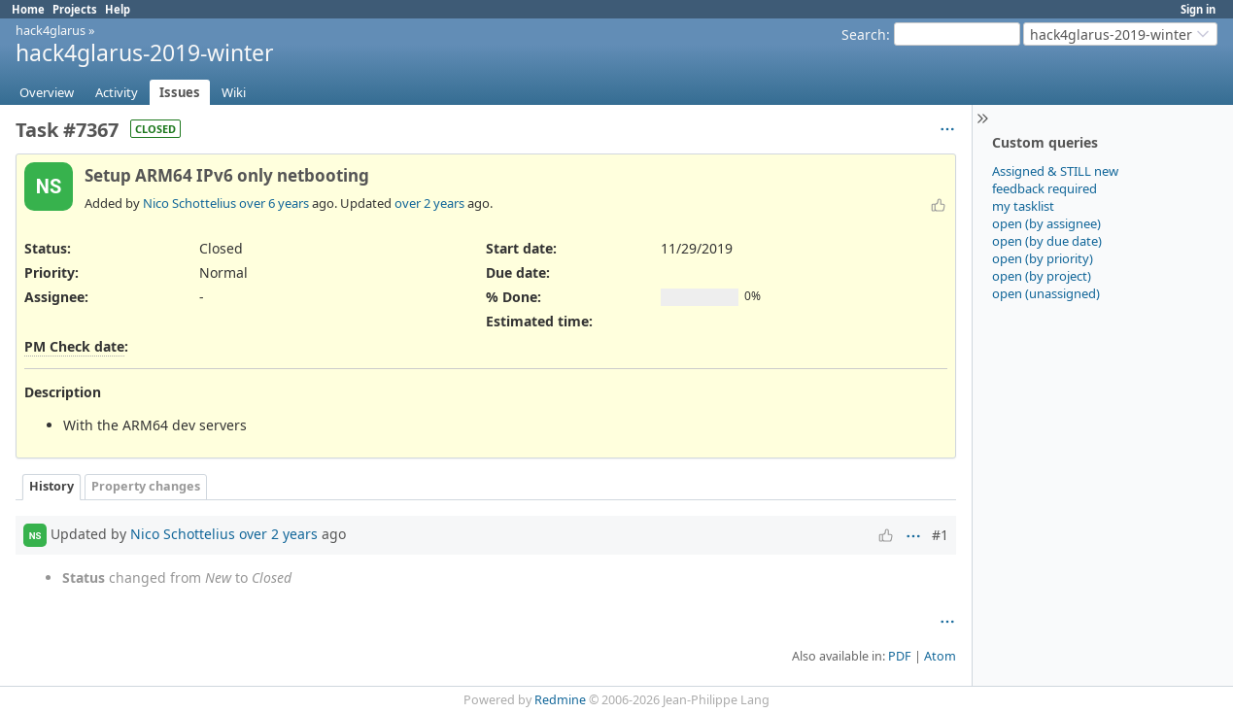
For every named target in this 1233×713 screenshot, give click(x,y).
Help (117, 9)
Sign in (1198, 9)
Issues (179, 92)
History (51, 486)
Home (28, 9)
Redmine (560, 700)
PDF (899, 656)
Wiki (234, 92)
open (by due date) (1047, 241)
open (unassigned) (1046, 293)
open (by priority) (1042, 258)
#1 (940, 535)
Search (863, 34)
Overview (46, 92)
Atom (940, 656)
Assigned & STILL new (1055, 171)
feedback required (1044, 188)
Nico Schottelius (189, 203)
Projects (74, 9)
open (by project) (1041, 276)
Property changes (145, 486)
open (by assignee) (1046, 223)
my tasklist (1023, 206)
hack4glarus (51, 30)
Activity (116, 92)
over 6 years (274, 203)
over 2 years (429, 203)
